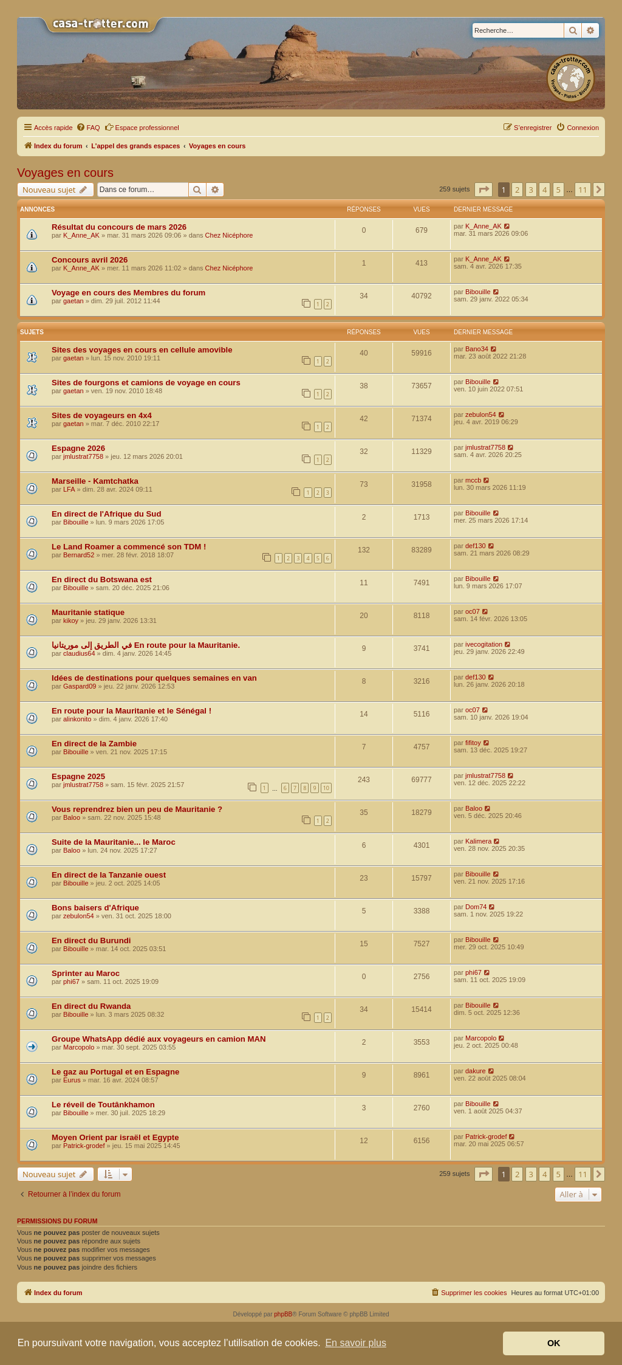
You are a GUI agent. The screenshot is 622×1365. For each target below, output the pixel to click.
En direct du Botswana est (102, 579)
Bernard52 (78, 555)
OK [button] (554, 1343)
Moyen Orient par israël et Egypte (115, 1137)
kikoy (70, 620)
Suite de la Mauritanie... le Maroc (114, 842)
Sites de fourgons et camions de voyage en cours (146, 382)
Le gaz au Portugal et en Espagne (115, 1071)
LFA (69, 489)
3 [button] (531, 189)
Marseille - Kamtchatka (95, 481)
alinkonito (77, 719)
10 (326, 788)
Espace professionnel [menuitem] (141, 127)
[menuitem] (88, 127)
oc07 (472, 611)
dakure (475, 1070)
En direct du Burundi (91, 940)
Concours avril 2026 (90, 259)
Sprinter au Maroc (86, 973)
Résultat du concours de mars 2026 (119, 227)
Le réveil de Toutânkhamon (103, 1104)
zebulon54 (480, 414)
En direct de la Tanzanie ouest (109, 874)
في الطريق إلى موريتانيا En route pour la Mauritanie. (146, 645)
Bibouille (478, 291)
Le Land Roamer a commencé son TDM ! (129, 546)
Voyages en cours (65, 172)
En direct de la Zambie (94, 743)
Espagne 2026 (78, 448)
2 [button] (517, 189)
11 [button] (582, 189)
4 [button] (544, 189)
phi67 (71, 981)
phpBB (283, 1314)
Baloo (71, 817)
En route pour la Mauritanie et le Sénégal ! (131, 710)
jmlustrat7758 (83, 456)
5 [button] (558, 189)
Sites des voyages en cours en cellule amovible (142, 349)
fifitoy (473, 742)
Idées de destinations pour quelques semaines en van (154, 677)
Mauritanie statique (88, 612)
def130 (475, 545)
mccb (473, 480)
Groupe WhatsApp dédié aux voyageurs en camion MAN (158, 1039)
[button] (483, 189)
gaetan (73, 300)
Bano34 (476, 348)
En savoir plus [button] (355, 1343)
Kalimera (478, 841)
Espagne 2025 (78, 776)
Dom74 (476, 906)
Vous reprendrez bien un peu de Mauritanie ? (137, 809)
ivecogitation (483, 644)
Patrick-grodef (83, 1145)
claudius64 (79, 653)
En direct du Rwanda (91, 1006)
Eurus (72, 1080)
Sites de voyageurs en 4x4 (102, 415)
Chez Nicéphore (229, 235)
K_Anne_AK (81, 235)
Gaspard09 (79, 686)
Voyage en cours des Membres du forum (128, 292)
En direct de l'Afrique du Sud (106, 513)
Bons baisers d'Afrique (95, 907)
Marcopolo (78, 1047)
